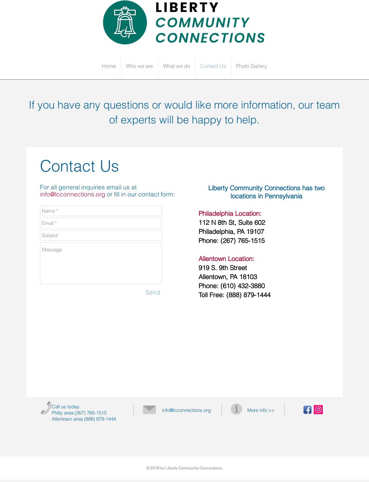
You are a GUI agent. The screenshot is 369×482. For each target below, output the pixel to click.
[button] (139, 66)
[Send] (153, 293)
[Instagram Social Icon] (318, 409)
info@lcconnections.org (72, 194)
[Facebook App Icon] (307, 410)
